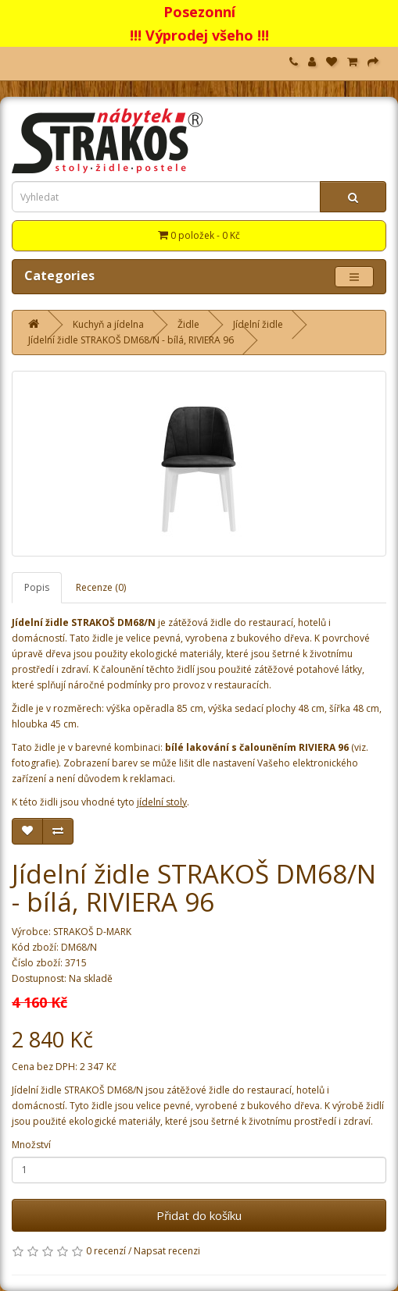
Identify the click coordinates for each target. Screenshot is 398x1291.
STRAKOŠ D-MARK (92, 931)
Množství (31, 1144)
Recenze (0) (101, 587)
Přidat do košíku (199, 1215)
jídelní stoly (162, 802)
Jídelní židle (258, 324)
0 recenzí (106, 1250)
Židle (188, 324)
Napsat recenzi (167, 1250)
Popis (36, 587)
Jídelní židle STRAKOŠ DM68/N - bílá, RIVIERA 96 (131, 340)
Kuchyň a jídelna (108, 324)
